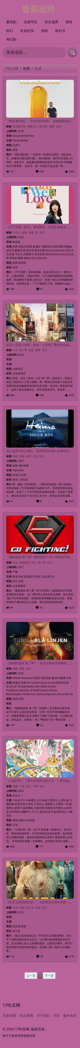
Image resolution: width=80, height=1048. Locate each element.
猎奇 (68, 22)
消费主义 (32, 126)
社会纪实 (27, 30)
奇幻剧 (11, 39)
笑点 (33, 562)
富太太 (30, 907)
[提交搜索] (72, 52)
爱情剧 (11, 22)
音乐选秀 (51, 22)
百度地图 (9, 1015)
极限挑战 (24, 562)
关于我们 (43, 1015)
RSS (57, 1015)
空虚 (37, 907)
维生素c (43, 126)
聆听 (15, 456)
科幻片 (60, 30)
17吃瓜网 (11, 68)
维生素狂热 (19, 126)
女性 (44, 907)
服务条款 (70, 1015)
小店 (15, 350)
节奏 (35, 786)
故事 (37, 350)
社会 (15, 562)
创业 (31, 350)
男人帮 (41, 562)
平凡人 (16, 232)
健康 (51, 126)
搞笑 (44, 30)
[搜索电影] (34, 52)
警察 (22, 668)
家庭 (24, 232)
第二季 (23, 350)
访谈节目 (30, 22)
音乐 (41, 456)
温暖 (15, 786)
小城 (22, 786)
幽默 (15, 668)
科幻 (9, 30)
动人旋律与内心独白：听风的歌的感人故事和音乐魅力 (42, 451)
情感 (31, 232)
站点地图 (26, 1015)
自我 (22, 907)
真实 (28, 786)
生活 (58, 126)
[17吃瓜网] (40, 8)
